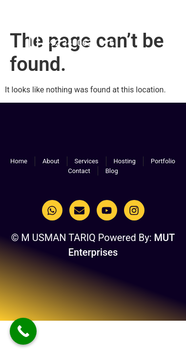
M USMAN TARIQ (47, 19)
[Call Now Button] (23, 331)
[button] (166, 21)
